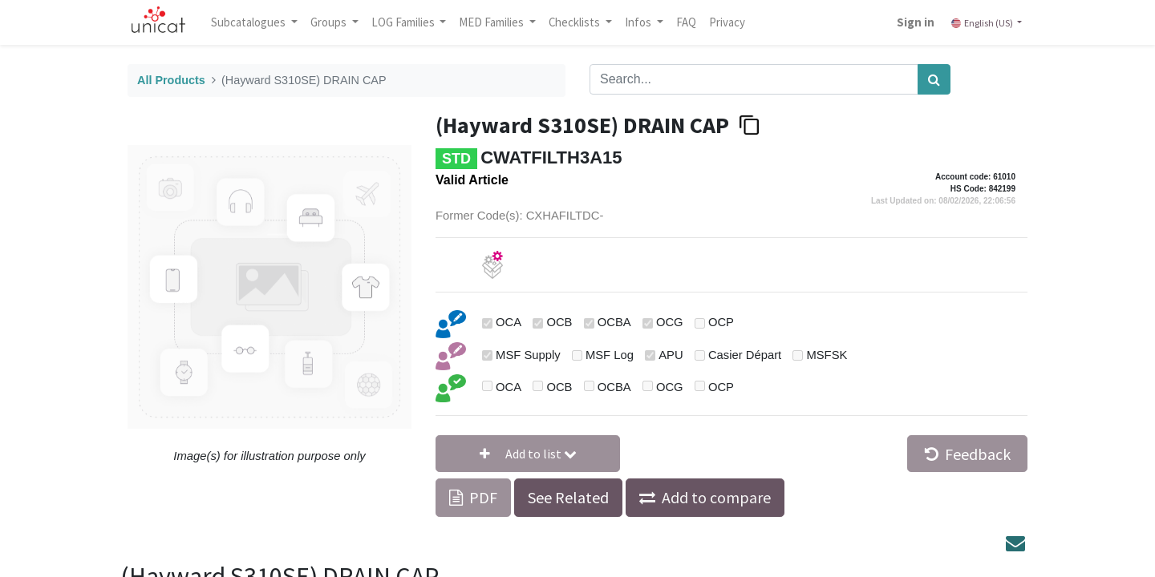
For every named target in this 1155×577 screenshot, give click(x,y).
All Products (171, 80)
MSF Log (610, 355)
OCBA (614, 322)
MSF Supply (528, 355)
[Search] (934, 79)
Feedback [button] (968, 454)
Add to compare (716, 497)
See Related (568, 497)
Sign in (912, 22)
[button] (528, 453)
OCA (508, 322)
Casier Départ (744, 355)
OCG (669, 322)
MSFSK (826, 355)
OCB (559, 322)
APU (671, 355)
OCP (721, 322)
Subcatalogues (252, 22)
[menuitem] (689, 22)
